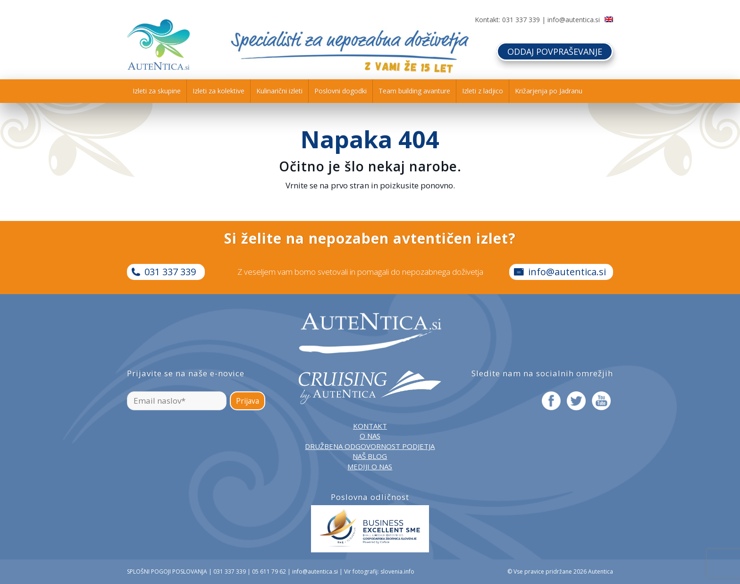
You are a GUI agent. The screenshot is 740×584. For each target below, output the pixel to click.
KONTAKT (370, 426)
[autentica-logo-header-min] (158, 44)
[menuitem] (156, 91)
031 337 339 (521, 19)
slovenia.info (397, 571)
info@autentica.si (573, 19)
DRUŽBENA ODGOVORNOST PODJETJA (370, 446)
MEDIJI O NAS (369, 466)
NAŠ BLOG (370, 456)
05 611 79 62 (269, 571)
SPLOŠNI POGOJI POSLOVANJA (167, 571)
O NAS (370, 435)
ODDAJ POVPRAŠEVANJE (554, 51)
